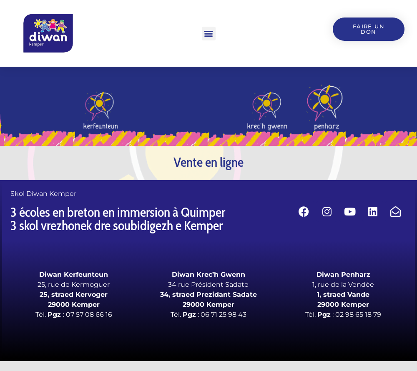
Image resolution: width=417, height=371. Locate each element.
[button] (209, 33)
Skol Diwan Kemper (43, 194)
